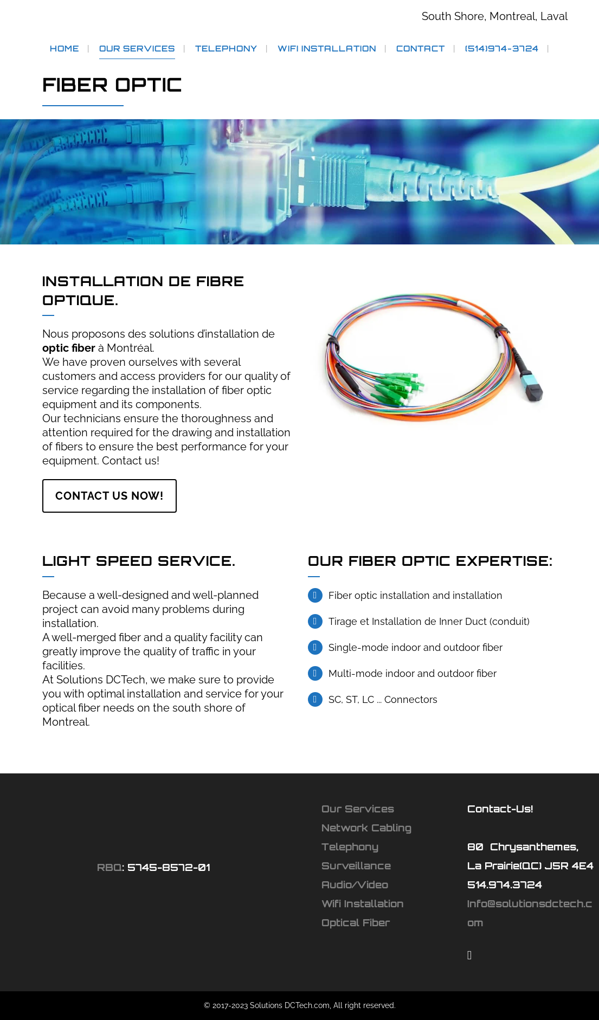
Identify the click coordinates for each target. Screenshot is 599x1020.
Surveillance (356, 865)
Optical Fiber (355, 922)
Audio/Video (354, 884)
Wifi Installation (362, 903)
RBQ (109, 867)
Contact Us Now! (109, 495)
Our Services (357, 809)
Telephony (349, 847)
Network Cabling (366, 828)
